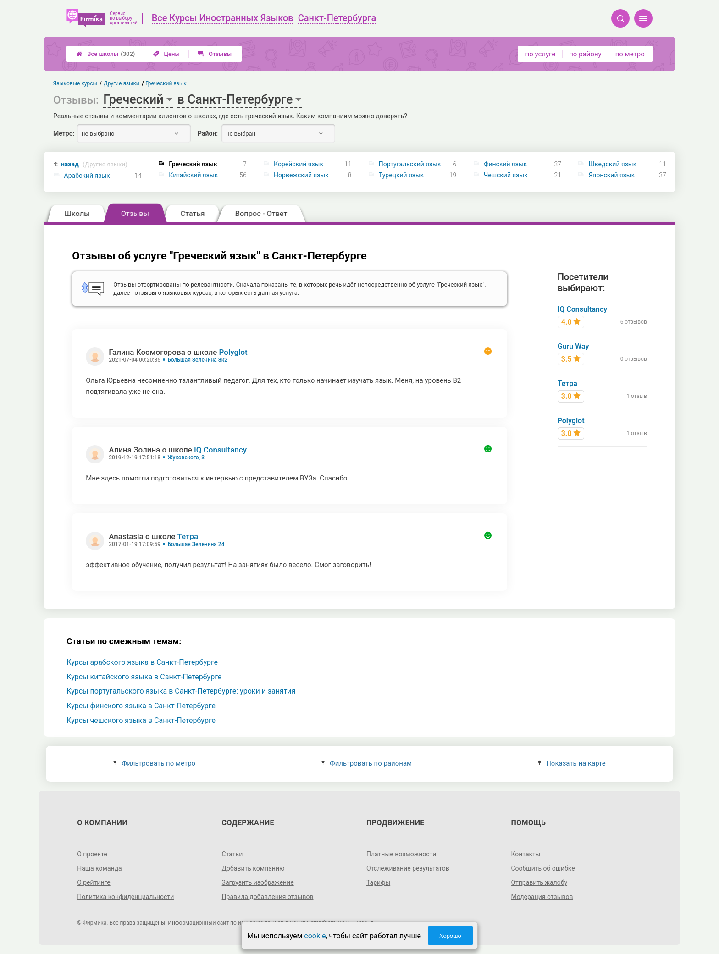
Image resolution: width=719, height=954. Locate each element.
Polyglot (233, 352)
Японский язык (611, 175)
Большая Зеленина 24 (195, 544)
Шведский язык (612, 164)
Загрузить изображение (258, 882)
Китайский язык (193, 175)
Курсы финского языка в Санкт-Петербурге (141, 705)
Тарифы (378, 882)
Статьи (232, 854)
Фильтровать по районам (366, 763)
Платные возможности (401, 854)
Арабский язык (87, 175)
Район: (208, 133)
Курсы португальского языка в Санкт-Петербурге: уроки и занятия (180, 691)
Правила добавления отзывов (268, 896)
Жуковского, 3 (186, 457)
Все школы (106, 53)
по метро (630, 54)
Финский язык (505, 164)
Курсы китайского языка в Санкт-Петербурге (143, 677)
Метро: (63, 133)
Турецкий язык (401, 175)
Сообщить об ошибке (543, 868)
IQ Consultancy (220, 449)
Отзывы (215, 53)
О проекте (92, 854)
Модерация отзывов (542, 896)
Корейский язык (298, 164)
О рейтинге (94, 882)
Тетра (187, 536)
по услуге (540, 54)
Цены (166, 53)
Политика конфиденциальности (125, 896)
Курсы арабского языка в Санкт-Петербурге (142, 662)
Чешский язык (506, 175)
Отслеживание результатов (407, 868)
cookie (315, 936)
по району (585, 54)
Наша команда (99, 868)
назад (94, 164)
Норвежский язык (301, 175)
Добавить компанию (253, 868)
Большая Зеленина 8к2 (197, 360)
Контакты (525, 854)
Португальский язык (410, 164)
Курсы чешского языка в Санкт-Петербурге (141, 720)
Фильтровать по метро (154, 763)
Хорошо (450, 935)
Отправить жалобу (539, 882)
